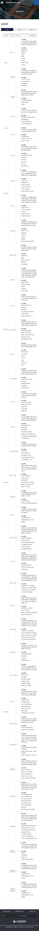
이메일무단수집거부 (19, 911)
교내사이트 (3, 915)
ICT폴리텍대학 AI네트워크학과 (12, 2)
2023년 (31, 29)
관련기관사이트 (24, 915)
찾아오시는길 (32, 911)
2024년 (19, 29)
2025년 (7, 29)
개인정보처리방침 (6, 911)
